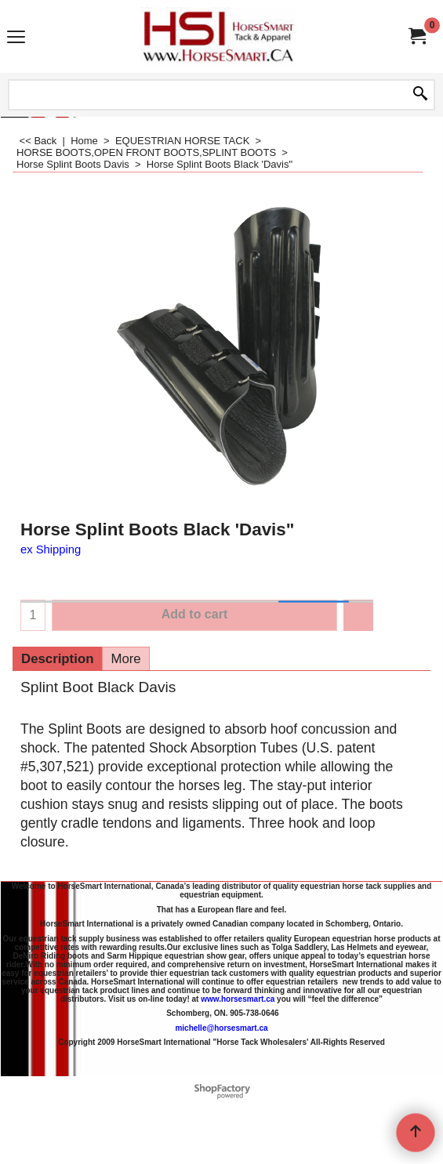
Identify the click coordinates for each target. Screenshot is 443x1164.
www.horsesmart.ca (237, 999)
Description (57, 658)
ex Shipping (50, 549)
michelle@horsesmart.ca (221, 1028)
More (125, 658)
